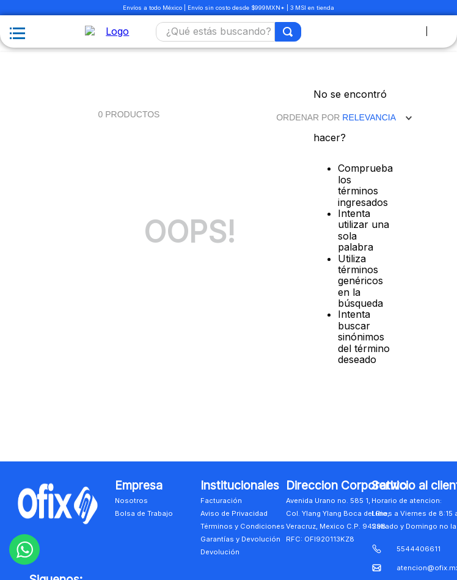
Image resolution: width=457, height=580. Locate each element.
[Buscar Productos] (288, 32)
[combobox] (229, 32)
